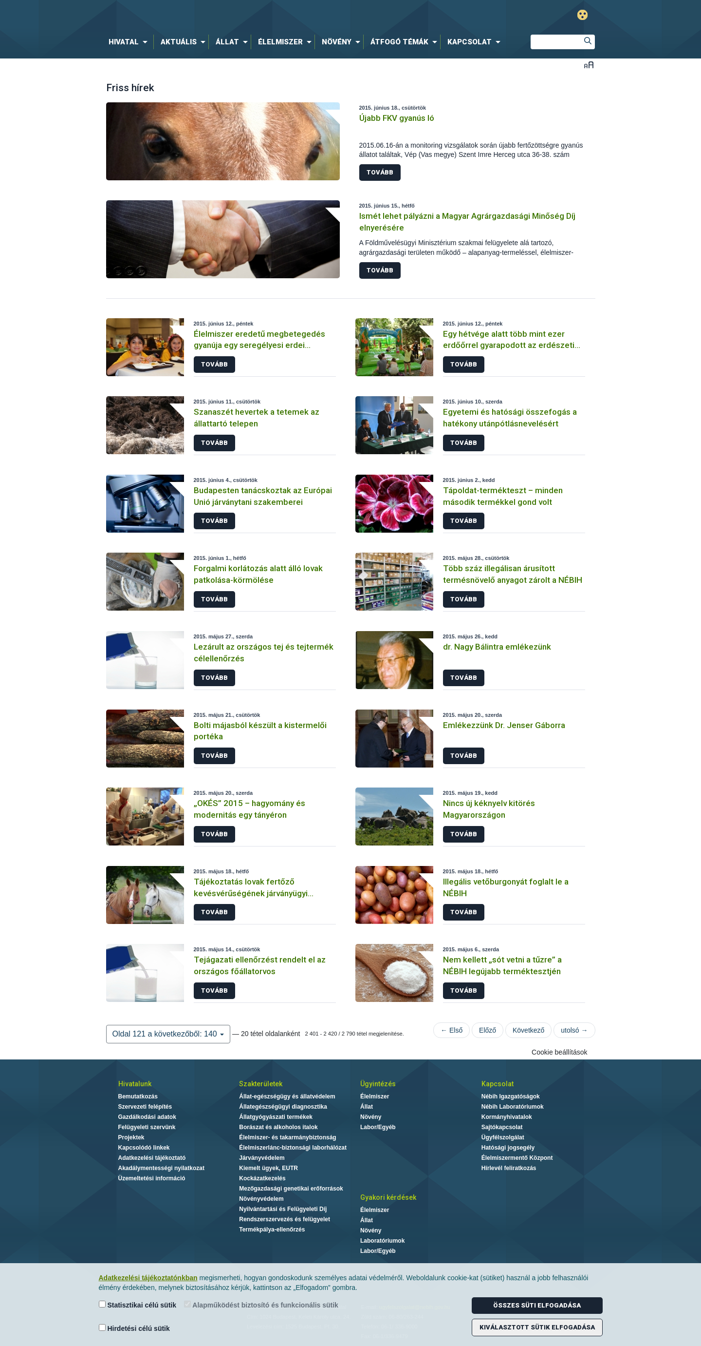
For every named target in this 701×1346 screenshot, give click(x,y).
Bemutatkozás (138, 1096)
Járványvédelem (261, 1157)
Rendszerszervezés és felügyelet (284, 1219)
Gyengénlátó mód (582, 15)
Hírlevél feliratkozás (508, 1168)
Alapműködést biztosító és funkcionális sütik (261, 1305)
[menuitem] (130, 42)
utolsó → (574, 1030)
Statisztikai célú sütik (138, 1305)
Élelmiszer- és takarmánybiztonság (287, 1137)
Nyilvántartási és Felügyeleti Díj (283, 1209)
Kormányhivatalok (506, 1117)
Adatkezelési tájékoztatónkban (148, 1278)
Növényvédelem (261, 1198)
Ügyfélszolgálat (502, 1137)
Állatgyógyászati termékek (276, 1117)
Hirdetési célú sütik (134, 1328)
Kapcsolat (497, 1084)
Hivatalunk (134, 1084)
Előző (487, 1030)
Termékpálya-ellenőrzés (272, 1229)
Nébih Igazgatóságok (510, 1096)
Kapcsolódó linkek (144, 1147)
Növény (370, 1117)
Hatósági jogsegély (508, 1147)
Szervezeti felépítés (145, 1106)
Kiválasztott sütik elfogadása (537, 1327)
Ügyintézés (378, 1084)
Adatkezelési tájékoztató (152, 1157)
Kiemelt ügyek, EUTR (268, 1168)
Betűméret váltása (589, 64)
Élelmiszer (374, 1096)
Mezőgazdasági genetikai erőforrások (291, 1188)
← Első (451, 1030)
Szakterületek (260, 1084)
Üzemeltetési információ (151, 1178)
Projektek (131, 1137)
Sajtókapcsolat (502, 1127)
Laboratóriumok (382, 1240)
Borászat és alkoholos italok (278, 1127)
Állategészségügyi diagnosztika (283, 1106)
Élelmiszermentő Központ (517, 1157)
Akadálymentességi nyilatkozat (161, 1168)
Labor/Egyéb (378, 1127)
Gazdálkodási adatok (147, 1117)
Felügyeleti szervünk (147, 1127)
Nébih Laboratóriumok (512, 1106)
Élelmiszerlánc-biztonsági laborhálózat (293, 1147)
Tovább (380, 172)
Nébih (246, 15)
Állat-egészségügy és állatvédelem (287, 1096)
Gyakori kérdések (388, 1197)
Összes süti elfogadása (537, 1305)
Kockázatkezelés (262, 1178)
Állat (366, 1106)
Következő (528, 1030)
